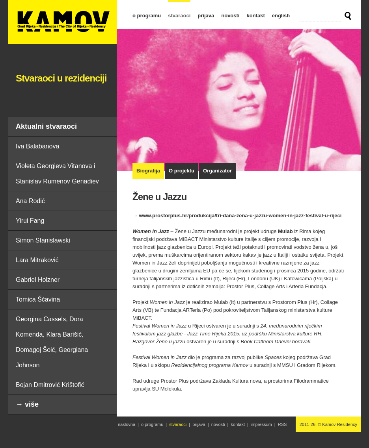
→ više (27, 404)
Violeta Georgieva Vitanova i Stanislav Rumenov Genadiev (57, 174)
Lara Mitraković (37, 260)
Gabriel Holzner (38, 279)
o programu (146, 16)
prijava (206, 16)
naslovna (126, 424)
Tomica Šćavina (38, 299)
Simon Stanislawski (43, 240)
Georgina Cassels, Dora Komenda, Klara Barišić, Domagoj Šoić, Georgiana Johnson (52, 342)
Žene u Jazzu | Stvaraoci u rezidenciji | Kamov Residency (62, 22)
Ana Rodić (30, 201)
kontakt (255, 16)
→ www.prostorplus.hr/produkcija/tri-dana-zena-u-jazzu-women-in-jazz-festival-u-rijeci (236, 215)
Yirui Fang (30, 220)
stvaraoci (179, 16)
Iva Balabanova (37, 146)
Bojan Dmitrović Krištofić (50, 384)
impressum (261, 424)
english (281, 16)
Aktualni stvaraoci (46, 126)
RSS (282, 424)
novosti (230, 16)
